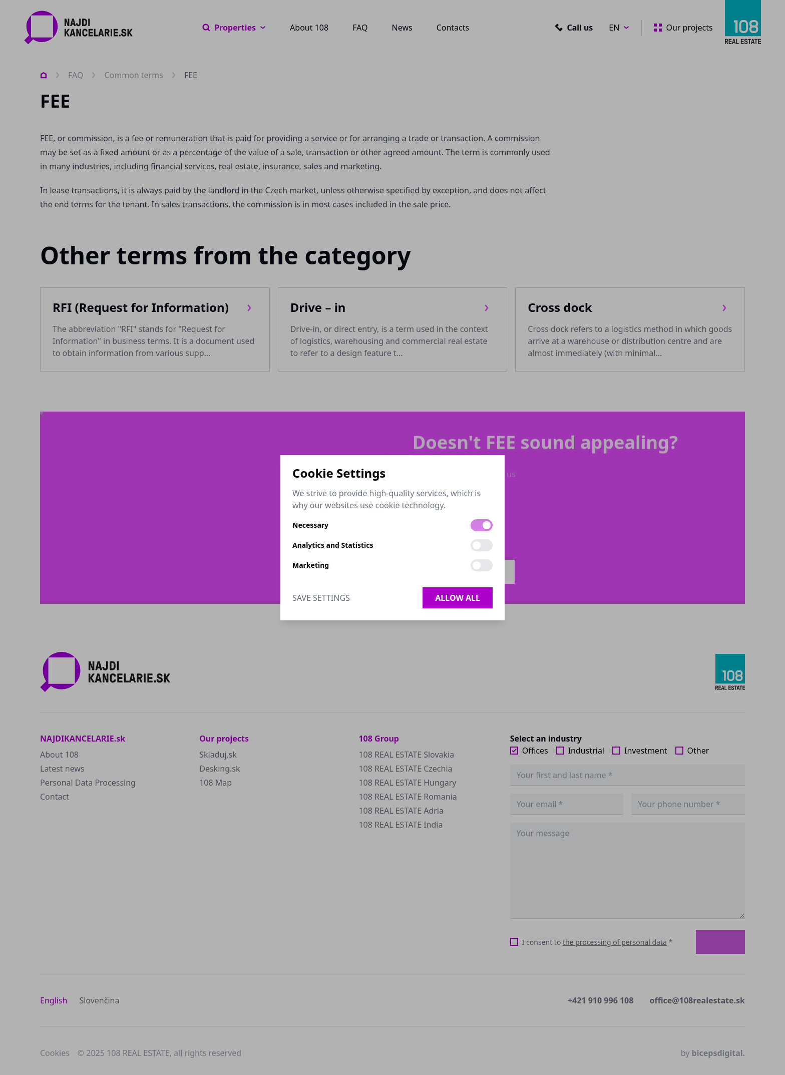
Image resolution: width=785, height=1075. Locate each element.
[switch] (482, 525)
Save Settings (321, 597)
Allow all (457, 597)
